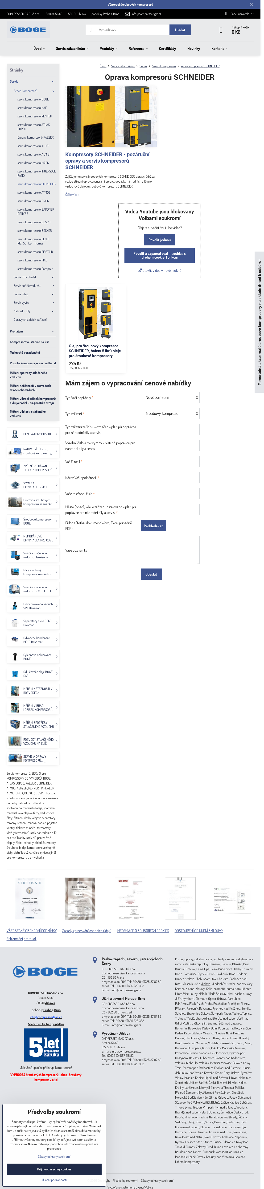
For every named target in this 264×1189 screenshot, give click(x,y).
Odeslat (151, 574)
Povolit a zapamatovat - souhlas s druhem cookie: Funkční (159, 255)
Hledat (180, 30)
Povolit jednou (159, 239)
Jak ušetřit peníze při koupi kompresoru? (46, 1067)
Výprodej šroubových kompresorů (130, 4)
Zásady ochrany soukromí (157, 1180)
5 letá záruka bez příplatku (46, 1024)
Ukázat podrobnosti (54, 1180)
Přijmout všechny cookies (54, 1169)
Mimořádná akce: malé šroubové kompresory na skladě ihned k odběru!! (259, 322)
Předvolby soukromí (125, 1180)
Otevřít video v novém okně (159, 270)
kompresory (192, 1162)
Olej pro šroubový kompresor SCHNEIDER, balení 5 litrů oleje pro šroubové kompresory (95, 351)
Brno (57, 1010)
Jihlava (50, 1003)
